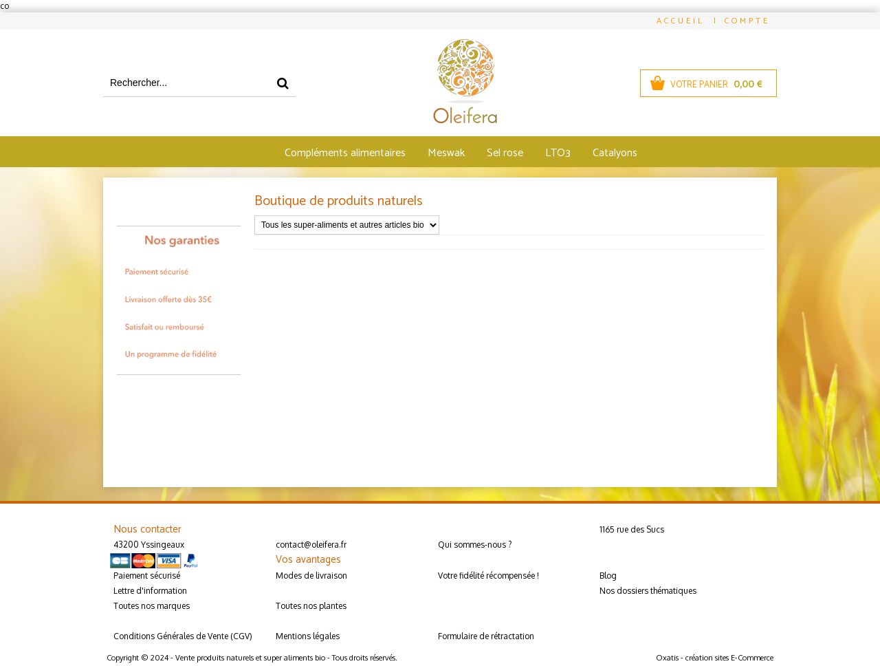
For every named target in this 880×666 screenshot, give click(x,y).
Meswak (446, 153)
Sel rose (505, 153)
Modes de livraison (311, 575)
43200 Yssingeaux (148, 544)
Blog (608, 575)
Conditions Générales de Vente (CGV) (182, 636)
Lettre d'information (150, 591)
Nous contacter (147, 529)
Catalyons (615, 153)
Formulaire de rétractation (486, 636)
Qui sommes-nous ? (475, 544)
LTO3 (558, 153)
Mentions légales (308, 636)
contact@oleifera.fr (311, 544)
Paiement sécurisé (146, 575)
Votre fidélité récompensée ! (488, 575)
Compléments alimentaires (345, 153)
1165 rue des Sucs (632, 529)
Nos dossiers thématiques (648, 591)
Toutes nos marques (151, 606)
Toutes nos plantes (311, 606)
